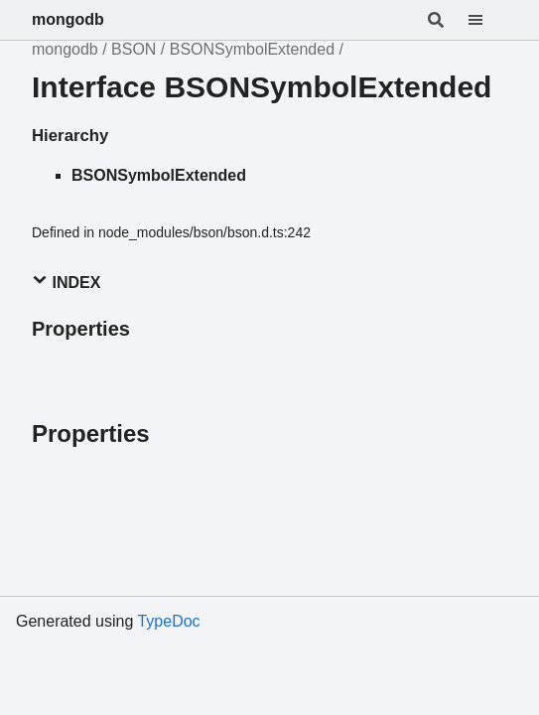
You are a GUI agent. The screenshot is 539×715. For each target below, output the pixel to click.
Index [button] (66, 281)
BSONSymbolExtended (252, 49)
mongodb (68, 19)
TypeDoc (168, 621)
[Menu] (487, 20)
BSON (133, 49)
